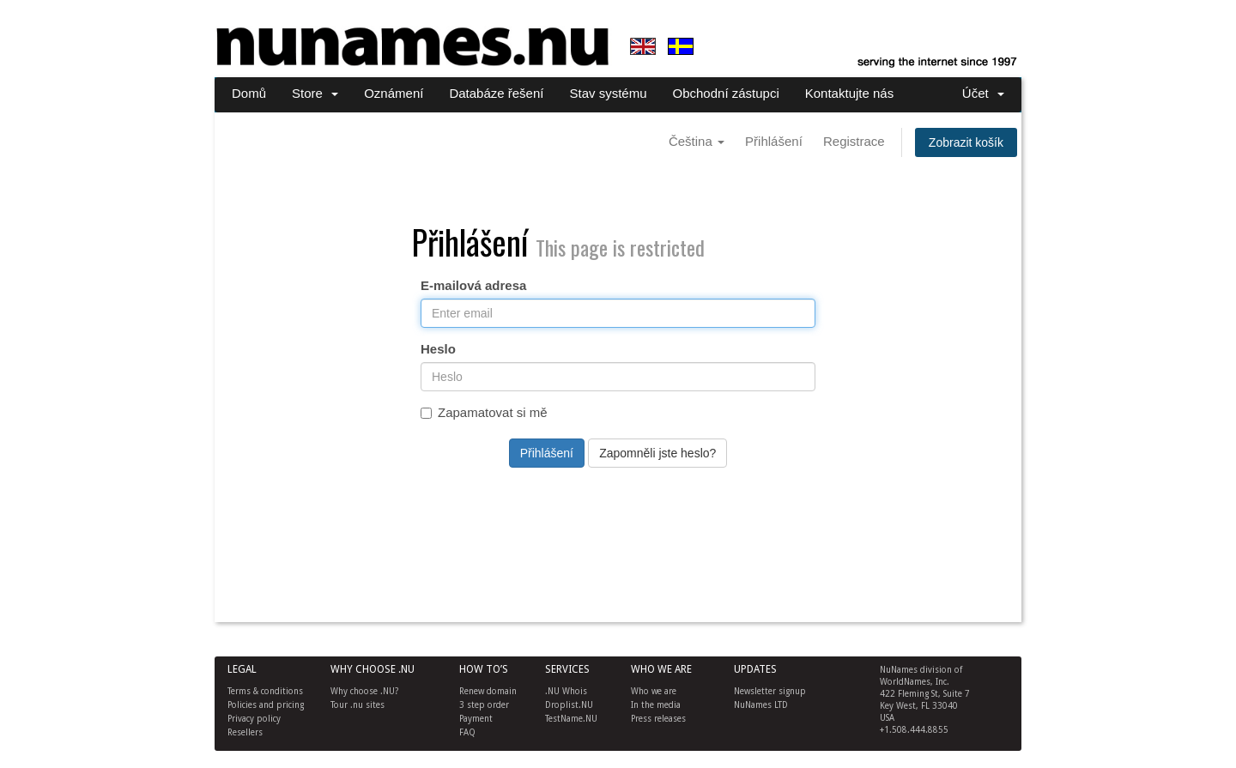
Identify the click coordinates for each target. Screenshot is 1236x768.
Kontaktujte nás (849, 93)
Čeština (696, 141)
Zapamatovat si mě (484, 412)
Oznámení (393, 93)
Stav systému (607, 93)
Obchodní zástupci (726, 93)
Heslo (438, 349)
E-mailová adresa (473, 285)
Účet (983, 93)
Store (315, 93)
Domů (249, 93)
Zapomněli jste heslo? (657, 453)
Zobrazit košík (966, 142)
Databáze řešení (496, 93)
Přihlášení (774, 141)
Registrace (854, 141)
